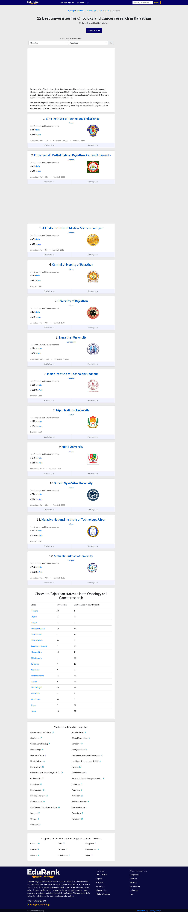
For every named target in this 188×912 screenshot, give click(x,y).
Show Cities (94, 30)
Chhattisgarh (36, 658)
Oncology (91, 10)
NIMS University (71, 446)
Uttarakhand (36, 634)
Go (111, 43)
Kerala (33, 711)
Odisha (34, 681)
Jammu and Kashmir (39, 646)
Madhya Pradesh (38, 628)
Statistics (49, 145)
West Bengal (36, 687)
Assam (33, 705)
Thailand (133, 882)
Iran (131, 894)
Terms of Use (141, 910)
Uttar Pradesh (37, 640)
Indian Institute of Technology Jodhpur (71, 373)
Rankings (93, 145)
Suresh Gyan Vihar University (71, 483)
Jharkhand (35, 670)
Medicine (81, 10)
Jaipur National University (71, 410)
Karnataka (35, 693)
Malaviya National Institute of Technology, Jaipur (71, 519)
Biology (71, 10)
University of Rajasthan (71, 301)
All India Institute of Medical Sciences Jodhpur (71, 228)
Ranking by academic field (71, 38)
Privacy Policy (155, 910)
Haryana (34, 611)
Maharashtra (36, 652)
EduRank (105, 23)
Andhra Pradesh (37, 675)
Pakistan (133, 878)
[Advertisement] (48, 69)
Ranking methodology (38, 904)
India (107, 10)
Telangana (35, 664)
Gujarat (34, 616)
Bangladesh (135, 874)
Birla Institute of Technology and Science (71, 118)
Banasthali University (71, 337)
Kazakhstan (135, 886)
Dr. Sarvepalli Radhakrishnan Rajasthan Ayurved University (71, 155)
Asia (100, 10)
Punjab (34, 622)
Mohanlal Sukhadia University (71, 556)
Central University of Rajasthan (71, 264)
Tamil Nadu (35, 699)
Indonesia (134, 890)
